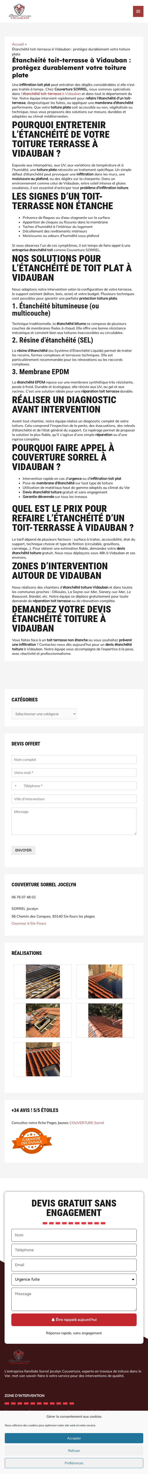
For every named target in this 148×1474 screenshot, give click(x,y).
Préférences (74, 1463)
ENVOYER (23, 850)
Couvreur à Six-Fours (29, 923)
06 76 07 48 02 (24, 896)
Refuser (74, 1450)
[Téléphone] (74, 785)
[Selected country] (15, 786)
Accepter (74, 1438)
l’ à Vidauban (51, 93)
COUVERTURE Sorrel (86, 1122)
